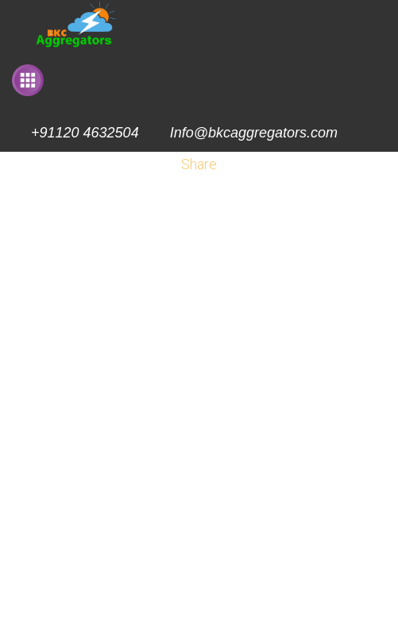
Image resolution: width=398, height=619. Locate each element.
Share (199, 164)
